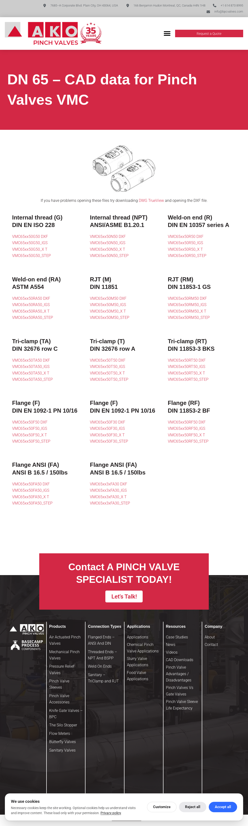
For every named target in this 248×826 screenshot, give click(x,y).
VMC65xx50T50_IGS (107, 367)
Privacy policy (111, 813)
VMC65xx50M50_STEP (109, 318)
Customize (161, 807)
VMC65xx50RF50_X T (186, 435)
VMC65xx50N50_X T (107, 249)
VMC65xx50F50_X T (29, 435)
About (210, 638)
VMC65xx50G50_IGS (29, 243)
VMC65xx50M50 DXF (108, 298)
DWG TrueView (151, 201)
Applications (137, 638)
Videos (172, 653)
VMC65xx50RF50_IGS (186, 429)
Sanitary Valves (62, 751)
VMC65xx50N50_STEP (109, 256)
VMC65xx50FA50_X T (30, 497)
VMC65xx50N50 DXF (108, 236)
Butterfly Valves (62, 743)
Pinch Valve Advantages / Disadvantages (178, 675)
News (170, 646)
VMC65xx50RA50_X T (31, 311)
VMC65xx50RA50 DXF (31, 298)
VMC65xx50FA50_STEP (32, 503)
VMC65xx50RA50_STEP (32, 318)
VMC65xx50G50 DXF (30, 236)
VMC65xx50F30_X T (107, 435)
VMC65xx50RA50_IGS (31, 305)
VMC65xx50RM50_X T (187, 311)
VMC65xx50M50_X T (108, 311)
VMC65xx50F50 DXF (29, 422)
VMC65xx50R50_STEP (187, 256)
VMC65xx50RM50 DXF (187, 298)
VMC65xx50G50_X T (29, 249)
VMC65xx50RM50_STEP (189, 318)
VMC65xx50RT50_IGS (186, 367)
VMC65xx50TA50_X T (30, 373)
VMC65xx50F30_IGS (107, 429)
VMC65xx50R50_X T (185, 249)
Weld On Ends (100, 668)
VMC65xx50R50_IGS (185, 243)
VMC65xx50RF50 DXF (187, 422)
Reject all (192, 807)
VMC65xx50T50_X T (107, 373)
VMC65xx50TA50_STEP (32, 380)
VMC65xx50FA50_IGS (30, 491)
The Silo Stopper (63, 726)
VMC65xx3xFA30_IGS (108, 491)
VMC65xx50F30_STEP (109, 441)
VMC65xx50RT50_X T (186, 373)
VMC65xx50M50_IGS (108, 305)
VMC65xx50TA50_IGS (30, 367)
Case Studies (177, 638)
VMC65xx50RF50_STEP (188, 441)
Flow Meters (59, 735)
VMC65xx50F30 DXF (107, 422)
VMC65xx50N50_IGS (107, 243)
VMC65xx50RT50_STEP (188, 380)
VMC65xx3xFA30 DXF (108, 484)
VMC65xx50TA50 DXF (31, 360)
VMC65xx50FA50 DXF (31, 484)
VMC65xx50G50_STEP (31, 256)
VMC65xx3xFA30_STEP (110, 503)
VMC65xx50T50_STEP (109, 380)
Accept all (223, 807)
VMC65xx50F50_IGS (29, 429)
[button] (167, 34)
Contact (211, 646)
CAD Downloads (179, 661)
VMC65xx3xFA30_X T (108, 497)
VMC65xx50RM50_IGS (187, 305)
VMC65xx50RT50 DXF (187, 360)
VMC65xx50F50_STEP (31, 441)
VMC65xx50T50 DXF (107, 360)
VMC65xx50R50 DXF (185, 236)
